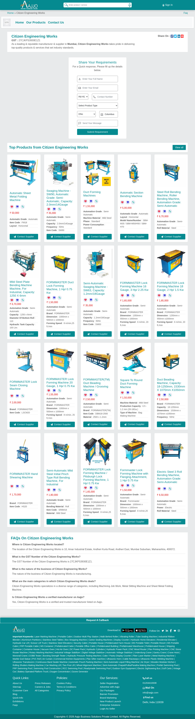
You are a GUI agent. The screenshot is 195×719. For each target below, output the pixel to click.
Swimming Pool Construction (47, 668)
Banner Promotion (109, 693)
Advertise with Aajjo (110, 686)
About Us (17, 683)
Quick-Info (18, 697)
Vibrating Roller (127, 636)
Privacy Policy (64, 690)
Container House (31, 649)
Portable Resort (158, 642)
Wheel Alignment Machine (88, 665)
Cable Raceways (131, 658)
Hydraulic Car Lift (21, 642)
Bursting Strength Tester (54, 655)
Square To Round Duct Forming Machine (131, 383)
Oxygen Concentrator (60, 671)
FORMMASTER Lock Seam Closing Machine (23, 385)
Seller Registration (109, 683)
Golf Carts (167, 668)
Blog (15, 693)
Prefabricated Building (107, 646)
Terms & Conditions (66, 686)
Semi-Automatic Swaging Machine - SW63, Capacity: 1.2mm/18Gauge (95, 288)
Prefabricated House (155, 646)
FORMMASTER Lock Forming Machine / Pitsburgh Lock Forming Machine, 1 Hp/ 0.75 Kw (97, 476)
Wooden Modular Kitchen (163, 662)
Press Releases (43, 683)
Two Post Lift (69, 665)
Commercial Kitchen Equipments (69, 658)
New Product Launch (110, 701)
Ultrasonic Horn (114, 658)
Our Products (42, 21)
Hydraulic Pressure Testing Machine (84, 655)
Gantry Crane (159, 652)
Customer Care (20, 690)
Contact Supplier (24, 236)
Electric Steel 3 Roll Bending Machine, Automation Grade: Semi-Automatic (169, 476)
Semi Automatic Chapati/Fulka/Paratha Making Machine (129, 665)
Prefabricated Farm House (117, 642)
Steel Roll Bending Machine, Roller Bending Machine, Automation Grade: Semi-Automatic (169, 198)
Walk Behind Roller (109, 636)
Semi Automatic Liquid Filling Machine (121, 662)
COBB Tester (35, 655)
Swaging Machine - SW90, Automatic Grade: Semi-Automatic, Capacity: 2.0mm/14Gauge (60, 197)
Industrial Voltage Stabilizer (67, 652)
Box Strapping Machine (76, 639)
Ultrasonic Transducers (23, 662)
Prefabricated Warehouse (132, 646)
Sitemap (17, 686)
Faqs (15, 704)
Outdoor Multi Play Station (86, 636)
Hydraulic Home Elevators (143, 639)
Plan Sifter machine (95, 658)
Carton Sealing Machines (100, 639)
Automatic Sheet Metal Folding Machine (20, 196)
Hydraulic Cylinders (96, 649)
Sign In (167, 4)
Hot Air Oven (62, 649)
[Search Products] (65, 4)
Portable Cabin (65, 636)
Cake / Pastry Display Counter (117, 655)
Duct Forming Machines (92, 193)
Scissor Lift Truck (39, 642)
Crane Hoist (173, 652)
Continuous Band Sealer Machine (52, 662)
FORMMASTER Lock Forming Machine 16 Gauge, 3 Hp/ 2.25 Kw (134, 286)
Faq (186, 12)
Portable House (96, 642)
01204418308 (150, 682)
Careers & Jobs (42, 686)
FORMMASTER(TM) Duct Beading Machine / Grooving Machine (96, 384)
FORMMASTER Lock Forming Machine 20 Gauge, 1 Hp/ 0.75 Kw (61, 382)
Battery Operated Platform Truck (33, 671)
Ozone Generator (80, 671)
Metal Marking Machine (163, 655)
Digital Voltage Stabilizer (93, 652)
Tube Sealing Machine (146, 636)
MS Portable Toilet (140, 642)
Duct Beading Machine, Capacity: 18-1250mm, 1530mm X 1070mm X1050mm (171, 384)
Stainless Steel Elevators (60, 642)
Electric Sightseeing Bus (148, 668)
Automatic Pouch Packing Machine (85, 662)
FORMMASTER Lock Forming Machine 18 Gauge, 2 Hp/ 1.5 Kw (170, 286)
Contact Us (62, 21)
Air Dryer (145, 662)
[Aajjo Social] (163, 630)
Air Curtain (47, 658)
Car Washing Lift (53, 665)
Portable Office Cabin (86, 646)
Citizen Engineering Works (30, 12)
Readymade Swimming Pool (97, 668)
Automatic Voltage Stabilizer (119, 652)
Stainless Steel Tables (53, 639)
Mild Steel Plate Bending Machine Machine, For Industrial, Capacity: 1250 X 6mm (22, 288)
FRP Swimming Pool (22, 668)
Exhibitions (18, 701)
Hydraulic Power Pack (117, 649)
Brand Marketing (108, 697)
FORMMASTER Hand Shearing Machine (24, 475)
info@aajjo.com (150, 692)
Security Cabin (80, 642)
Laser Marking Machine (45, 636)
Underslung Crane (143, 652)
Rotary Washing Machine (41, 652)
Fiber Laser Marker (142, 655)
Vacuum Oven (47, 649)
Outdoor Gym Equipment (124, 668)
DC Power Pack (77, 649)
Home (10, 12)
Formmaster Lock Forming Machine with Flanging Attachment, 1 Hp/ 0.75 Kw (134, 475)
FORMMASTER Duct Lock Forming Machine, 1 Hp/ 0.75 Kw (60, 287)
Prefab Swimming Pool (167, 665)
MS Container (47, 646)
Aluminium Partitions (31, 639)
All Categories (42, 690)
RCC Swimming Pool (72, 668)
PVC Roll (36, 658)
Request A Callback (97, 620)
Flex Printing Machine (158, 649)
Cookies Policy (64, 683)
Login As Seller (107, 708)
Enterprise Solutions (110, 704)
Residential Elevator (166, 639)
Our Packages (107, 690)
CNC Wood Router (137, 649)
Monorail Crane (20, 655)
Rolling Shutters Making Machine (28, 665)
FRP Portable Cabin (29, 646)
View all (179, 147)
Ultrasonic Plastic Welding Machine (157, 658)
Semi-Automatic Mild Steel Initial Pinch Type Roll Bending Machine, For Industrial (60, 477)
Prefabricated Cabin (64, 646)
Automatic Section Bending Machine (131, 194)
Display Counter (121, 639)
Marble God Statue (22, 658)
